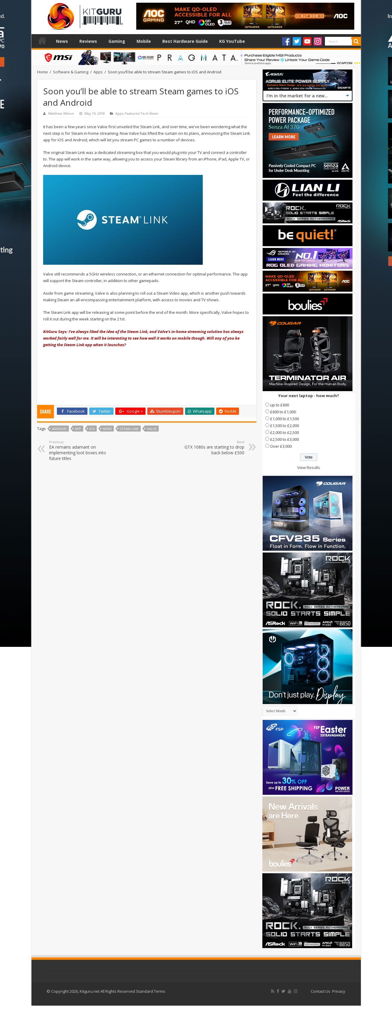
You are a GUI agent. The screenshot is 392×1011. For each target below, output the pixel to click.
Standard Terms (150, 991)
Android (59, 428)
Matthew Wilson (61, 113)
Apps (98, 72)
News (62, 41)
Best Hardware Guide (185, 41)
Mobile (144, 41)
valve (152, 428)
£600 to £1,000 (283, 411)
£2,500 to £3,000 (284, 439)
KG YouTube (232, 41)
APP (78, 428)
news (107, 428)
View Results (308, 467)
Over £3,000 (281, 446)
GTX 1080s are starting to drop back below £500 (213, 447)
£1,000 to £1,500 (284, 418)
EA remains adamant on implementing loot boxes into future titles (80, 450)
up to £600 (279, 405)
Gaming (116, 41)
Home (42, 40)
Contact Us (320, 991)
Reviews (88, 41)
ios (92, 428)
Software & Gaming (70, 72)
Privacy (338, 991)
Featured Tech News (141, 113)
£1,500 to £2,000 (284, 425)
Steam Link (129, 428)
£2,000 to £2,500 (284, 432)
